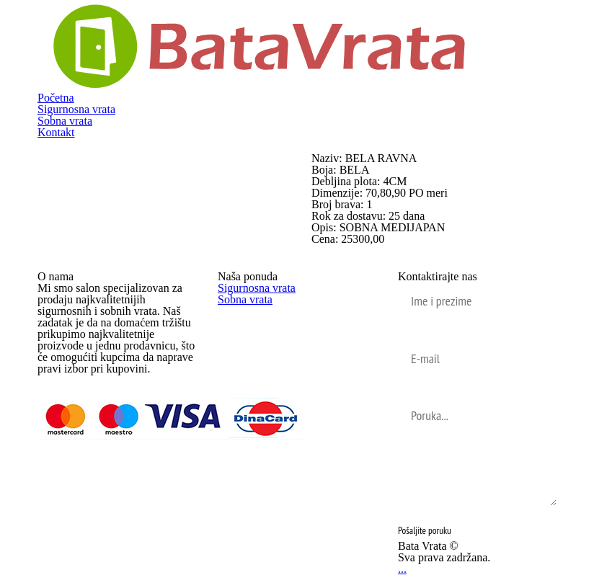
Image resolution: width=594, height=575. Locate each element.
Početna (55, 98)
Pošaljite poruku (424, 530)
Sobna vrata (64, 121)
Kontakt (56, 132)
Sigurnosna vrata (76, 109)
